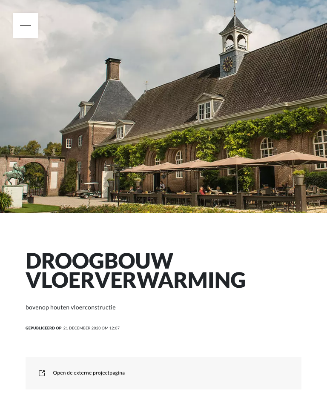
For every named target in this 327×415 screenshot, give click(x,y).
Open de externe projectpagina (81, 372)
